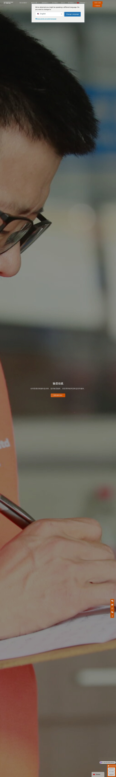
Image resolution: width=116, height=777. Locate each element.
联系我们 (71, 3)
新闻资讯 (45, 3)
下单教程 (97, 6)
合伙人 (63, 3)
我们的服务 (23, 3)
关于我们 (55, 3)
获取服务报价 (58, 395)
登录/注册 (97, 3)
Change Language (72, 14)
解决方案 (34, 3)
